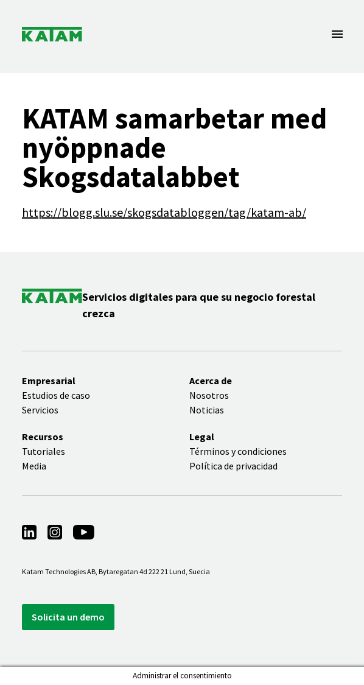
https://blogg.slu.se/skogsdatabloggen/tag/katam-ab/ (164, 212)
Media (34, 466)
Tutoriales (43, 451)
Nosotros (209, 395)
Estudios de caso (56, 395)
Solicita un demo (68, 617)
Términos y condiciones (238, 451)
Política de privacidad (233, 466)
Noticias (206, 410)
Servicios (40, 410)
